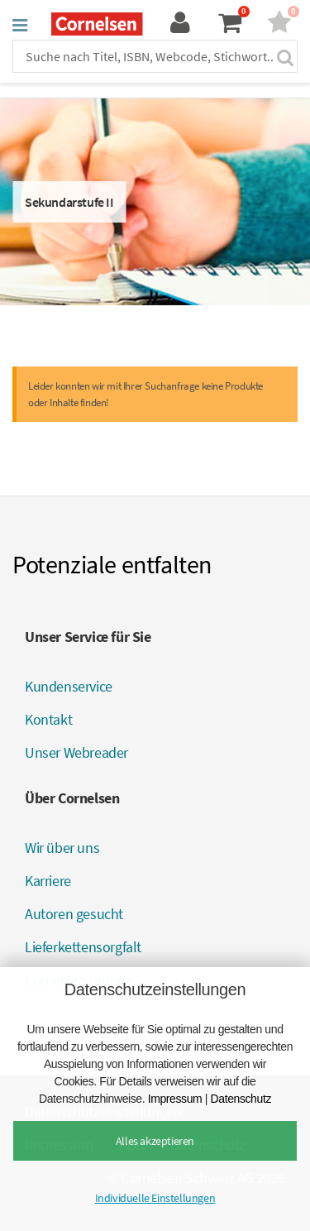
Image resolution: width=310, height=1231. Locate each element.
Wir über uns (62, 847)
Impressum (175, 1098)
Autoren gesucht (74, 913)
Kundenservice (68, 686)
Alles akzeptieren (155, 1140)
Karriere (48, 880)
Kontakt (48, 719)
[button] (19, 25)
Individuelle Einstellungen (155, 1197)
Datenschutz (241, 1098)
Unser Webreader (76, 752)
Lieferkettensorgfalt (83, 946)
